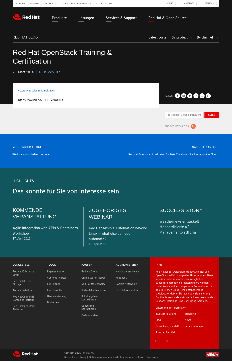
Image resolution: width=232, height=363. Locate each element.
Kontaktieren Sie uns (128, 273)
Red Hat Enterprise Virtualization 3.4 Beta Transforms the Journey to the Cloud (173, 156)
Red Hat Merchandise (93, 285)
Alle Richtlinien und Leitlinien (129, 359)
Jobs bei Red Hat (165, 334)
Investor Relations (166, 315)
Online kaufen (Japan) (93, 279)
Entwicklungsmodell (167, 328)
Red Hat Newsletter (127, 292)
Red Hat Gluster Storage (22, 284)
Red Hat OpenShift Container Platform (23, 300)
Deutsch (209, 4)
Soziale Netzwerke (126, 285)
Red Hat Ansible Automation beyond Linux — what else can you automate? (118, 235)
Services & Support (121, 18)
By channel (205, 39)
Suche (169, 4)
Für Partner (53, 285)
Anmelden (188, 4)
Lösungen (86, 18)
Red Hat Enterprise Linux (23, 275)
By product (180, 39)
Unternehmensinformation (171, 309)
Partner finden (89, 317)
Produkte (59, 18)
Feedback (121, 279)
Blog (158, 322)
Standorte (190, 315)
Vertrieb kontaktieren (93, 292)
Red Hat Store (104, 4)
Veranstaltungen (194, 328)
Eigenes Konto (55, 273)
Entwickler (51, 4)
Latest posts (157, 39)
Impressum (152, 359)
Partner (35, 4)
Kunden (20, 4)
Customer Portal (56, 279)
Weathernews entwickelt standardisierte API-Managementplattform (179, 229)
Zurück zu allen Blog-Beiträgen (37, 92)
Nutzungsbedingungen (100, 359)
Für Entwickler (55, 292)
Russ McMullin (49, 73)
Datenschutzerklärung (75, 359)
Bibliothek (53, 304)
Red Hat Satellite (22, 292)
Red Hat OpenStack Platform (24, 310)
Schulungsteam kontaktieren (90, 300)
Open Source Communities (77, 4)
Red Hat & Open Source (167, 18)
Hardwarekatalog (56, 298)
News (188, 322)
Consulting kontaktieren (88, 309)
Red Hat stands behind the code (31, 156)
